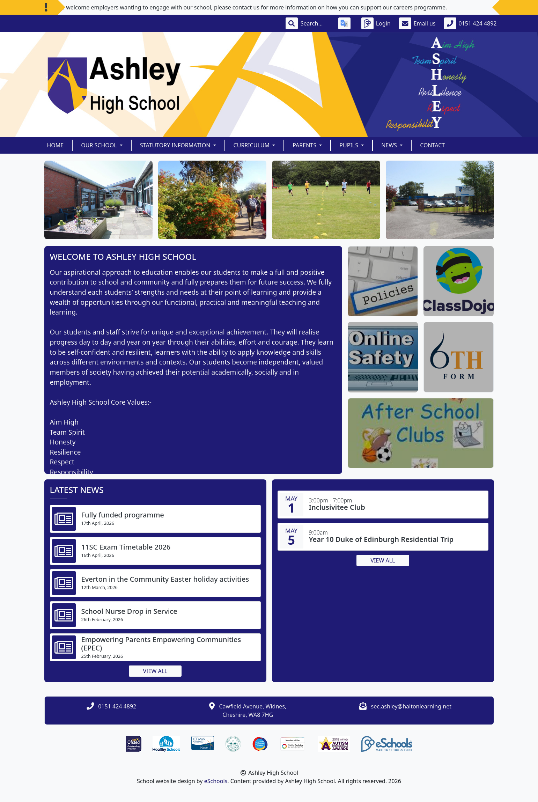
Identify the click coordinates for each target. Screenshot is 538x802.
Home (55, 145)
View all (155, 671)
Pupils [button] (349, 145)
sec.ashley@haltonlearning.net (411, 706)
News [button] (389, 145)
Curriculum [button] (252, 145)
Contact (432, 145)
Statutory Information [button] (176, 145)
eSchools (216, 781)
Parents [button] (305, 145)
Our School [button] (99, 145)
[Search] (315, 23)
